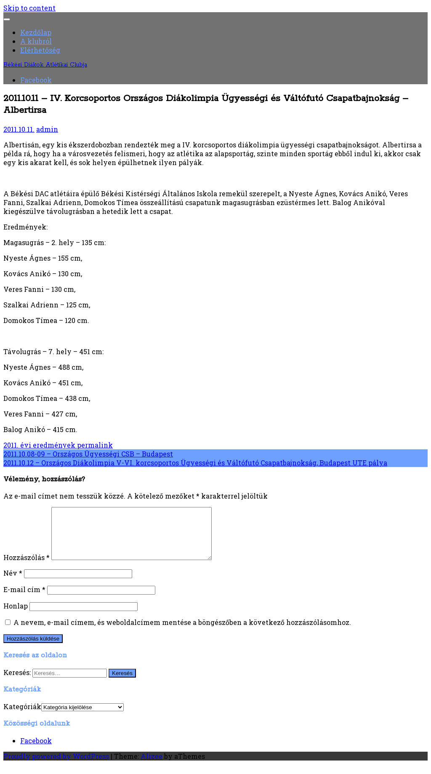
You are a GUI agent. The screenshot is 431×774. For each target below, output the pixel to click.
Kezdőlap (35, 32)
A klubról (36, 41)
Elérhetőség (40, 49)
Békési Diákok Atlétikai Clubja (45, 65)
